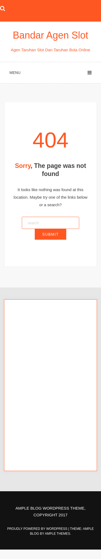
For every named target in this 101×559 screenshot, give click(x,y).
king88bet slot (26, 328)
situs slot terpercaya (32, 449)
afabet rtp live (26, 426)
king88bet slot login (31, 335)
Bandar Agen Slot (50, 35)
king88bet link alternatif (34, 358)
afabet (19, 396)
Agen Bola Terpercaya (33, 373)
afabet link (23, 411)
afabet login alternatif (32, 404)
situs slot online (27, 434)
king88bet (22, 312)
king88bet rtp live (29, 380)
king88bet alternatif (31, 320)
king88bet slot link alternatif (38, 343)
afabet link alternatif (31, 419)
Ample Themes (57, 534)
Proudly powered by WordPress (37, 529)
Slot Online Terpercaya (34, 365)
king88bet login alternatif (36, 350)
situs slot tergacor (30, 441)
